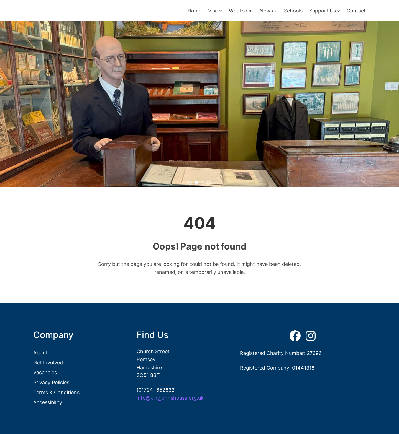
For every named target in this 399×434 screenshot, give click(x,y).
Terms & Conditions (56, 392)
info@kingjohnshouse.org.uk (170, 398)
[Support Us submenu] (338, 10)
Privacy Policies (51, 382)
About (40, 352)
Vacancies (45, 372)
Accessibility (47, 402)
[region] (199, 104)
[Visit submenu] (220, 10)
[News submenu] (275, 10)
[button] (190, 183)
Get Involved (48, 362)
